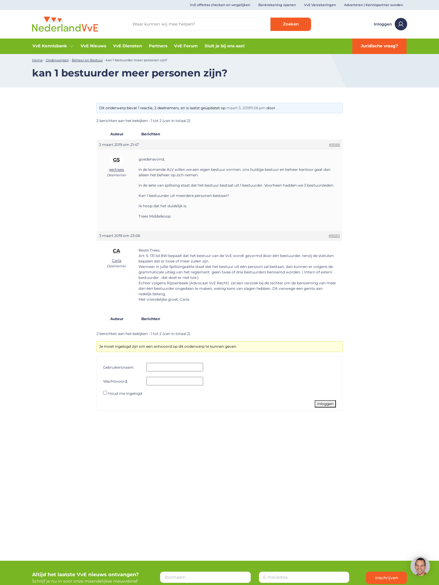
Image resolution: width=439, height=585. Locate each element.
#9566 (334, 144)
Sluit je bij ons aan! (225, 45)
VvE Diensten (127, 45)
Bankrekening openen (277, 5)
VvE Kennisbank (53, 46)
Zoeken (291, 24)
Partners (158, 45)
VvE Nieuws (93, 45)
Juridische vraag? (379, 45)
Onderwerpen (57, 60)
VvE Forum (186, 45)
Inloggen (390, 24)
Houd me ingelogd (125, 393)
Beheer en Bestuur (87, 60)
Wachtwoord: (115, 381)
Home (37, 60)
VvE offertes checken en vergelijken (220, 5)
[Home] (65, 23)
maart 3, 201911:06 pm (246, 108)
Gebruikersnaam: (118, 367)
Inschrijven (386, 577)
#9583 (334, 235)
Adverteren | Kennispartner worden (373, 5)
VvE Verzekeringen (320, 5)
